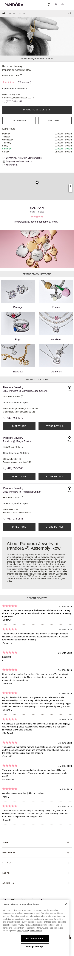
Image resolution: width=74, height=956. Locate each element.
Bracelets (18, 358)
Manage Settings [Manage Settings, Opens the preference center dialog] (34, 946)
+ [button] (70, 186)
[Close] (65, 904)
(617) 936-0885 (15, 518)
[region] (34, 928)
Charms (56, 294)
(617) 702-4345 (14, 101)
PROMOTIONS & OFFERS (37, 110)
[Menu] (69, 5)
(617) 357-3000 (15, 468)
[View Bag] (62, 5)
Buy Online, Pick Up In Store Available (24, 158)
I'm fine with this (34, 938)
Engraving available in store (19, 161)
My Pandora (11, 165)
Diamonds (56, 358)
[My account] (56, 5)
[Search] (49, 5)
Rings (18, 326)
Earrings (18, 294)
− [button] (70, 190)
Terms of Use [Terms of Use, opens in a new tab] (36, 931)
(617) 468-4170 (15, 418)
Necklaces (56, 326)
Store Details (55, 426)
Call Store (55, 120)
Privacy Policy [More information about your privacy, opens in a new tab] (23, 931)
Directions (19, 120)
